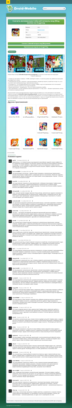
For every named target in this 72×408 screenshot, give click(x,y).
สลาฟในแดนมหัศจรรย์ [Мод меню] (29, 117)
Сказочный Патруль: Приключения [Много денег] (57, 149)
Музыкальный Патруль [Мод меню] (29, 149)
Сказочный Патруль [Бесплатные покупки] (15, 149)
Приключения (41, 30)
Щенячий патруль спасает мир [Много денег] (43, 149)
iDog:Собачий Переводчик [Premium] (43, 117)
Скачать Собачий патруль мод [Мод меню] (36, 43)
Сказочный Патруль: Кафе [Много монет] (57, 133)
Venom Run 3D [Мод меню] (15, 117)
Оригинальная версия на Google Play (36, 47)
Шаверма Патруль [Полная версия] (57, 117)
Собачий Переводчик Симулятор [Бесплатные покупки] (43, 133)
